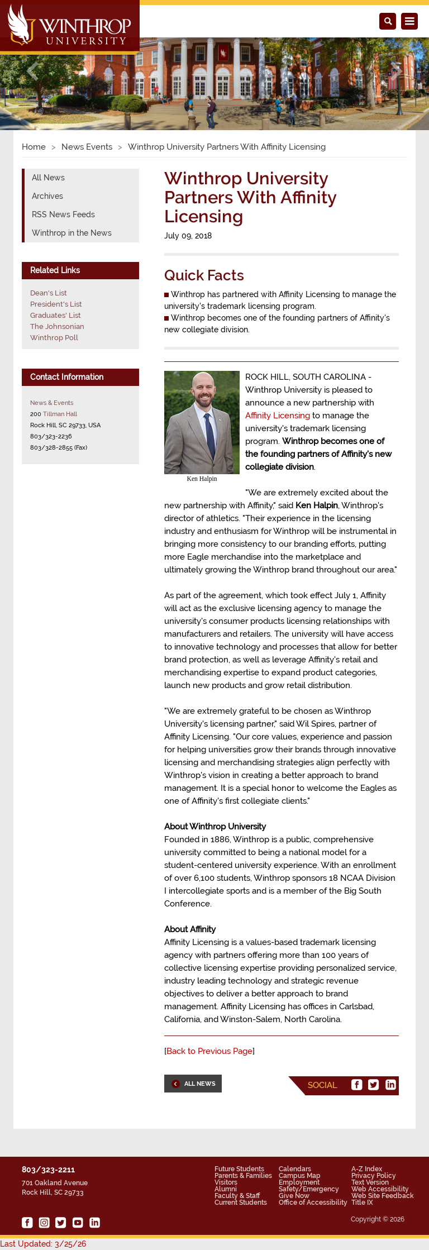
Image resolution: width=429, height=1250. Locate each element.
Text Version (370, 1182)
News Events (86, 147)
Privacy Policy (373, 1176)
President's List (56, 304)
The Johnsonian (57, 326)
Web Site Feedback (382, 1196)
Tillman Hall (60, 414)
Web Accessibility (380, 1189)
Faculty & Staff (237, 1196)
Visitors (225, 1182)
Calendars (295, 1169)
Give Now (294, 1196)
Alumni (225, 1189)
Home (34, 147)
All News (48, 177)
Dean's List (48, 293)
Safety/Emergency (309, 1189)
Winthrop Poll (54, 337)
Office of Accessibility (313, 1202)
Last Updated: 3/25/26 (43, 1243)
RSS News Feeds (63, 214)
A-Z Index (366, 1169)
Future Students (239, 1169)
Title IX (362, 1202)
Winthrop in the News (72, 232)
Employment (299, 1182)
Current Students (240, 1202)
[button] (32, 71)
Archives (47, 196)
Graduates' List (55, 315)
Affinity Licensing (277, 416)
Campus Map (300, 1176)
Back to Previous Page (209, 1051)
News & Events (51, 403)
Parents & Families (243, 1176)
